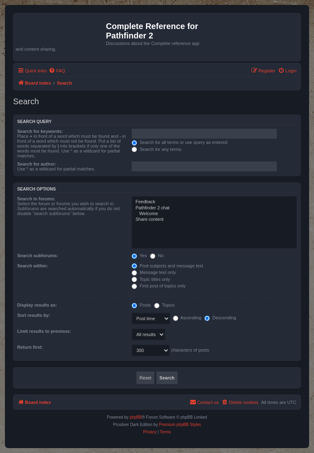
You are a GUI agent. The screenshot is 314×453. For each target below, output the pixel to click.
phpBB (136, 417)
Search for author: (36, 163)
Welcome (214, 214)
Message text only (154, 272)
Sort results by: (33, 315)
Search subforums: (37, 255)
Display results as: (37, 305)
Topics (164, 305)
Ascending (187, 317)
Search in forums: (36, 198)
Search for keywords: (40, 131)
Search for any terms (156, 149)
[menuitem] (57, 71)
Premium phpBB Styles (180, 424)
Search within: (32, 265)
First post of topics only (159, 285)
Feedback (214, 202)
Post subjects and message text (167, 265)
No (157, 255)
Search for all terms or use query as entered (179, 142)
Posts (141, 305)
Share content (214, 219)
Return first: (30, 347)
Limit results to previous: (44, 331)
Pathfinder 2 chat (214, 208)
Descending (220, 317)
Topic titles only (151, 279)
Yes (139, 255)
